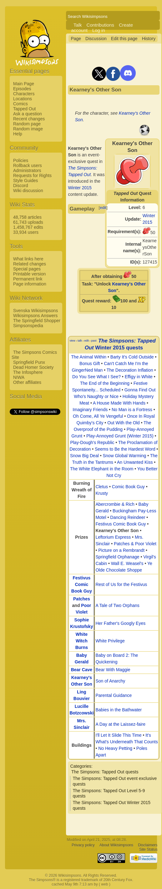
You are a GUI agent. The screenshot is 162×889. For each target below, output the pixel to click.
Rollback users (27, 165)
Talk (77, 25)
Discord (20, 185)
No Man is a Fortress (132, 409)
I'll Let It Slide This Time (118, 735)
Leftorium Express (113, 537)
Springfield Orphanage (117, 556)
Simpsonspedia (28, 325)
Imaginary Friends (90, 409)
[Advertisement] (35, 510)
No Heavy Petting (115, 748)
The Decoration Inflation (130, 370)
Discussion (96, 38)
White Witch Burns (81, 641)
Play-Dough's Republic (92, 442)
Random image (28, 128)
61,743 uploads (28, 222)
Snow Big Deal (84, 455)
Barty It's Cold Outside (132, 356)
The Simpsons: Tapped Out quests (105, 771)
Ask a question (27, 113)
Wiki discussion (28, 190)
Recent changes (29, 118)
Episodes (22, 88)
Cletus (101, 486)
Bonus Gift (89, 363)
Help (17, 133)
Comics (20, 103)
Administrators (27, 170)
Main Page (23, 83)
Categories (80, 766)
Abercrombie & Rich (114, 504)
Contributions (100, 25)
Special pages (27, 268)
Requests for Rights (32, 175)
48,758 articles (27, 217)
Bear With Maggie (112, 669)
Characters (23, 93)
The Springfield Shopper (36, 320)
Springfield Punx (29, 362)
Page (76, 38)
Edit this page (124, 38)
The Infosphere (28, 372)
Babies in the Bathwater (118, 709)
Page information (29, 283)
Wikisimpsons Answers (35, 315)
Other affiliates (27, 382)
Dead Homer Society (33, 367)
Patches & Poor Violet (135, 543)
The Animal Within (88, 356)
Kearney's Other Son (117, 530)
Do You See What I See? (96, 376)
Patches (81, 598)
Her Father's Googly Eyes (120, 623)
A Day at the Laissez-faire (120, 724)
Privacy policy (83, 845)
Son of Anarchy (110, 680)
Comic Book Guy (128, 486)
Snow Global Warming (124, 455)
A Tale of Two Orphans (117, 605)
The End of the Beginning (104, 383)
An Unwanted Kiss (135, 462)
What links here (28, 258)
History (149, 38)
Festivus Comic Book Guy (120, 523)
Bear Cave (82, 669)
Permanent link (27, 278)
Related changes (29, 263)
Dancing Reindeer (127, 517)
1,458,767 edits (28, 227)
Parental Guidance (113, 695)
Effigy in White (139, 376)
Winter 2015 (79, 187)
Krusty (101, 493)
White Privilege (109, 640)
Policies (20, 160)
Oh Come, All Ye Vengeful (98, 416)
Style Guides (25, 180)
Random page (27, 123)
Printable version (29, 273)
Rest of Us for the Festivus (121, 584)
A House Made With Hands (119, 402)
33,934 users (25, 232)
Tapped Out (24, 108)
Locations (22, 98)
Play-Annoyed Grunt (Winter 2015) (120, 435)
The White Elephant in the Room (101, 468)
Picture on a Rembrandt (121, 550)
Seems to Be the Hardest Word (125, 449)
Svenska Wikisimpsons (35, 310)
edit (103, 207)
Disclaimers (147, 845)
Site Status (148, 850)
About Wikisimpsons (116, 845)
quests (134, 348)
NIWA (18, 377)
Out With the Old (123, 422)
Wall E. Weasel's (127, 563)
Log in (98, 30)
